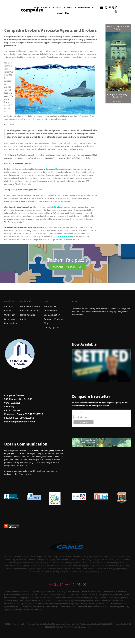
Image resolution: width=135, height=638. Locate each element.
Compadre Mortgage (55, 169)
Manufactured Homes (30, 306)
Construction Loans (29, 310)
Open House (10, 319)
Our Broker (9, 314)
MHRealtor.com (65, 236)
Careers (7, 310)
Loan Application (52, 314)
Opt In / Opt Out (51, 327)
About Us (8, 306)
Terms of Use (50, 306)
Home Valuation (28, 314)
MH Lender (68, 233)
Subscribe (78, 412)
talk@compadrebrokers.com (16, 465)
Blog (46, 323)
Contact (24, 319)
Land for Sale (10, 323)
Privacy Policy (50, 310)
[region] (67, 263)
